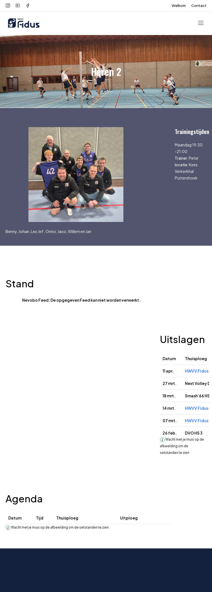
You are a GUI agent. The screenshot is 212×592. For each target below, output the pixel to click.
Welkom (179, 5)
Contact (198, 5)
